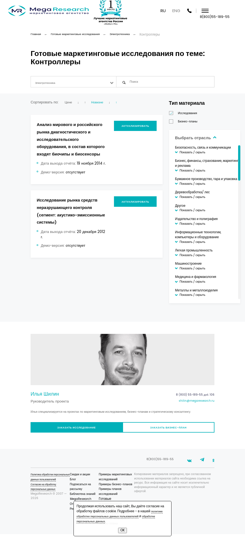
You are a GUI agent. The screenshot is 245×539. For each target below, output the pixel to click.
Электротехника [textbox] (47, 83)
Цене (69, 104)
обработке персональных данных (102, 521)
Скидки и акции (86, 479)
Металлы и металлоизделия (204, 292)
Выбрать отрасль (206, 139)
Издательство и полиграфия (204, 221)
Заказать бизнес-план (170, 431)
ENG (203, 11)
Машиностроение (196, 266)
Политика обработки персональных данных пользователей (46, 484)
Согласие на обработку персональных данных (46, 496)
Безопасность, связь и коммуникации (211, 150)
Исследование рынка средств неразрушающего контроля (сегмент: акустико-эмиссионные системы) (68, 231)
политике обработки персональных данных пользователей (121, 513)
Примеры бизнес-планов (120, 489)
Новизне (103, 104)
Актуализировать (139, 129)
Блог (79, 484)
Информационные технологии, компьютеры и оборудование (206, 237)
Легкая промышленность (202, 252)
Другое (188, 208)
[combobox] (73, 83)
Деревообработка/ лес (200, 194)
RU (189, 11)
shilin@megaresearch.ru (193, 404)
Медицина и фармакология (203, 279)
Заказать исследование (75, 431)
